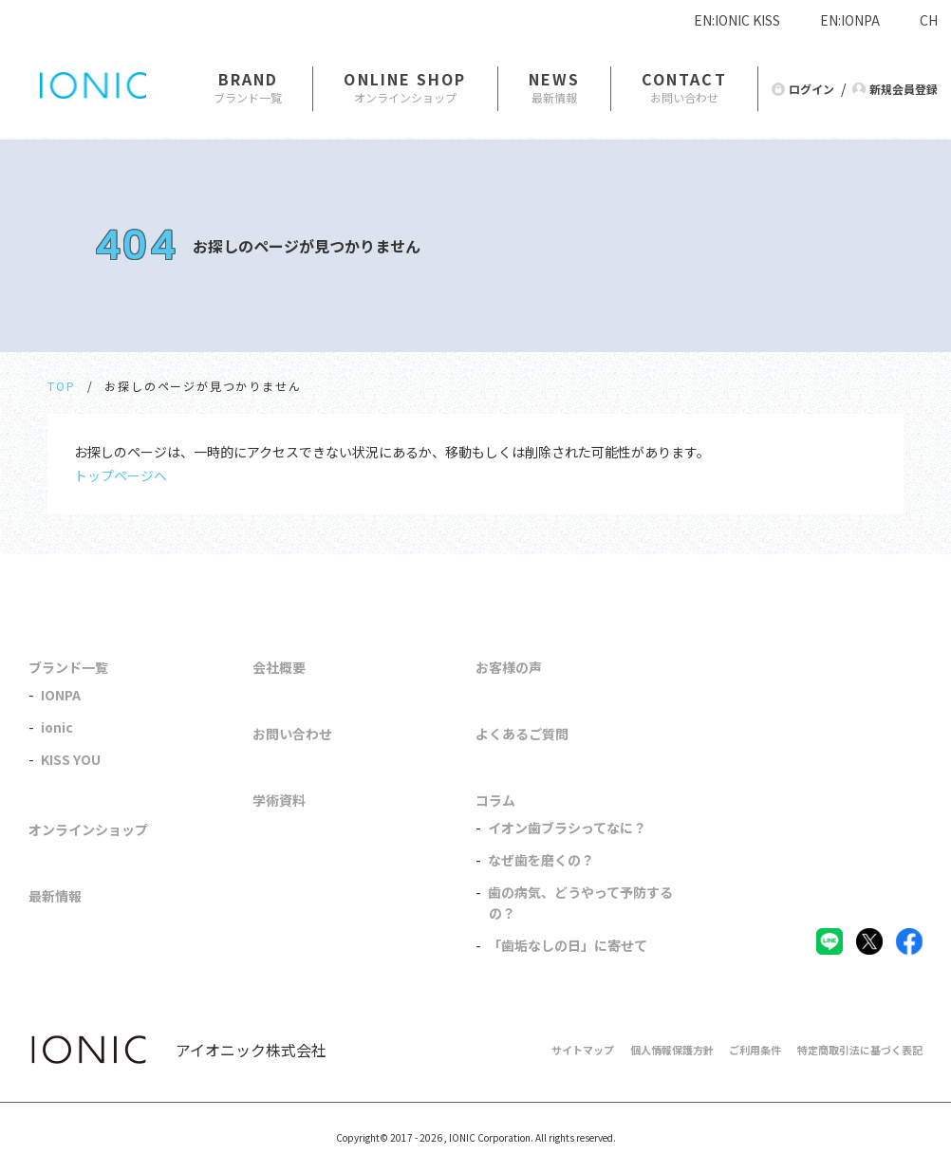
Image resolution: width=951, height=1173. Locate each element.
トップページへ (120, 475)
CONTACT (684, 78)
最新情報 (55, 895)
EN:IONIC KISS (737, 19)
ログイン (811, 89)
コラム (495, 800)
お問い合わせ (292, 733)
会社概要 (279, 667)
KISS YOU (71, 759)
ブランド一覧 (68, 667)
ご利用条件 (755, 1049)
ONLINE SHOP (405, 78)
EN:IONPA (850, 19)
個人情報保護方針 (672, 1049)
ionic (57, 726)
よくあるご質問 (522, 733)
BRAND (248, 78)
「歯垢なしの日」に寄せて (567, 945)
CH (929, 19)
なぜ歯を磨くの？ (541, 859)
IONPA (61, 694)
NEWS (554, 78)
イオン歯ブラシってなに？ (567, 827)
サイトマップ (582, 1049)
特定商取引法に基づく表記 (860, 1049)
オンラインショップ (88, 829)
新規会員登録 (903, 89)
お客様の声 (509, 667)
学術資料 (279, 800)
